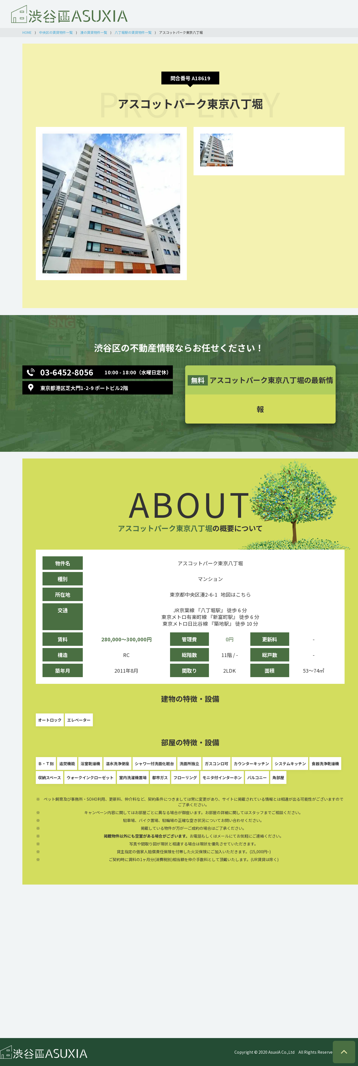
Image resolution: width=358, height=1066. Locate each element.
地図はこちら (236, 594)
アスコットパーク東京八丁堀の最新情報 (260, 394)
